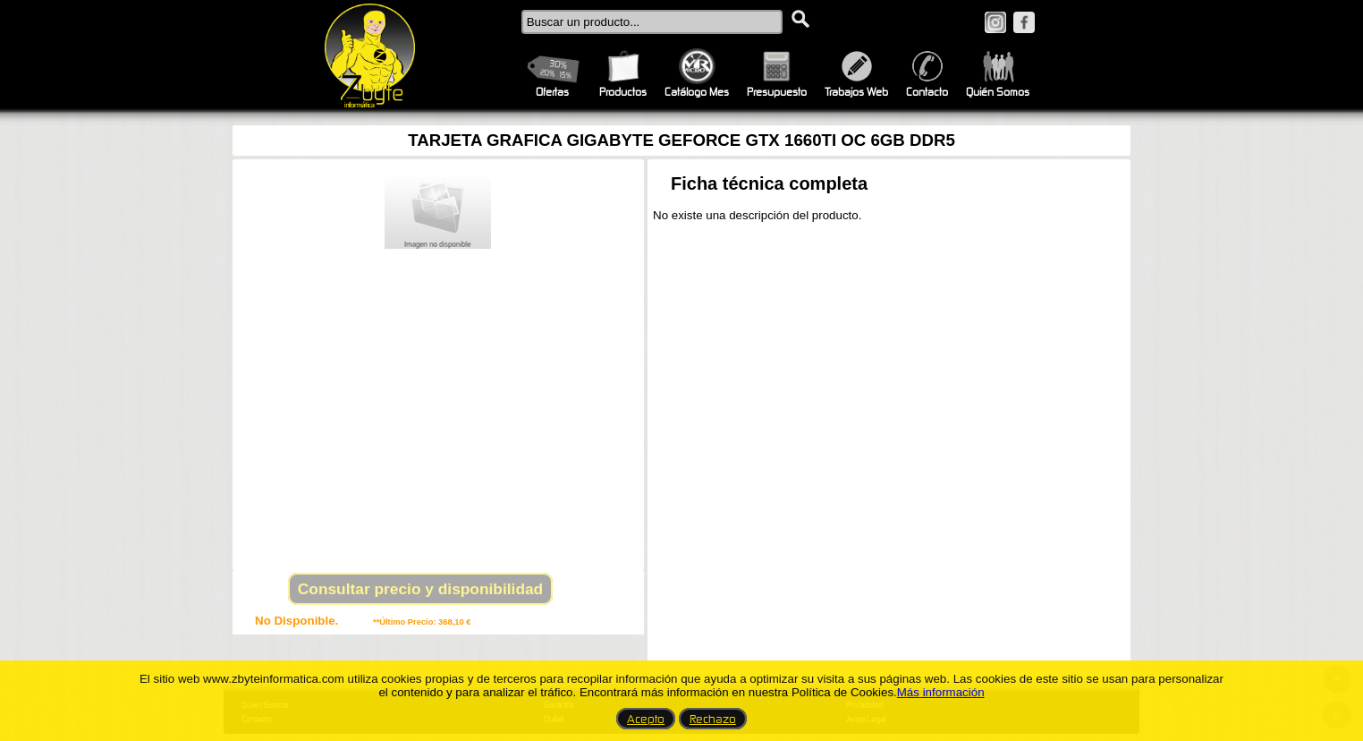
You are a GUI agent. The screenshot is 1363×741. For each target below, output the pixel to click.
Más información (941, 692)
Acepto (646, 718)
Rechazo (713, 718)
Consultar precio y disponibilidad (420, 589)
